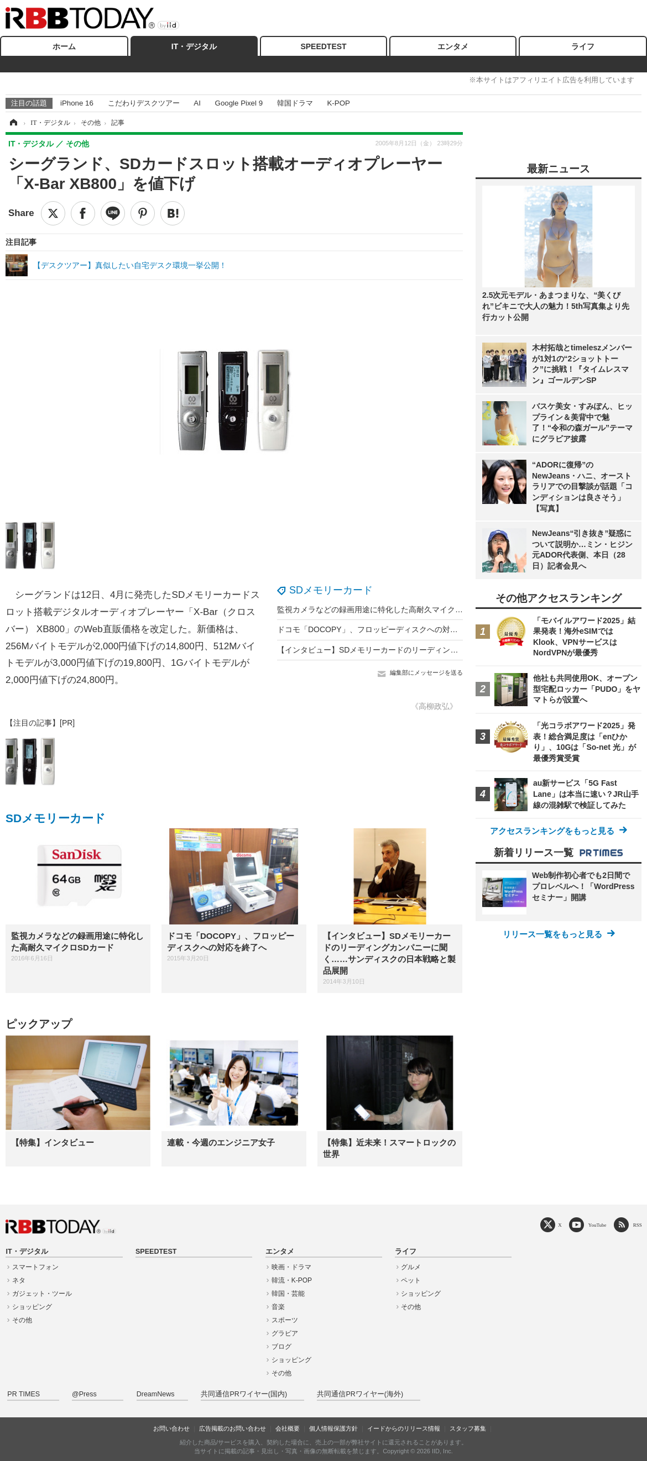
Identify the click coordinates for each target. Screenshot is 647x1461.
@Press (84, 1394)
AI (197, 103)
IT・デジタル (194, 46)
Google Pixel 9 (239, 103)
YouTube (597, 1224)
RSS (637, 1224)
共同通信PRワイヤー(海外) (360, 1394)
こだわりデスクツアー (144, 103)
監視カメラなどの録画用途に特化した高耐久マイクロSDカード (387, 609)
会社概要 (287, 1428)
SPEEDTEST (323, 46)
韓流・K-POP (292, 1280)
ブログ (281, 1346)
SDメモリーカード (331, 590)
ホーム (64, 46)
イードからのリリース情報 (403, 1428)
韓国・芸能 (288, 1293)
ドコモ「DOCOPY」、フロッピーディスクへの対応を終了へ (383, 629)
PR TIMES (23, 1394)
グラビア (285, 1333)
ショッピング (32, 1307)
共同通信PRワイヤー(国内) (244, 1394)
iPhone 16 (76, 103)
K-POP (338, 103)
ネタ (18, 1280)
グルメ (411, 1267)
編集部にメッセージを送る (426, 672)
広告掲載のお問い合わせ (232, 1428)
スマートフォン (35, 1267)
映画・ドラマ (291, 1267)
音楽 (278, 1307)
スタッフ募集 (468, 1428)
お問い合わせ (171, 1428)
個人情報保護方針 (333, 1428)
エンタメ (452, 46)
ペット (411, 1280)
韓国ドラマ (295, 103)
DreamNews (156, 1394)
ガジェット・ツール (42, 1293)
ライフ (582, 46)
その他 (22, 1320)
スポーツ (285, 1320)
